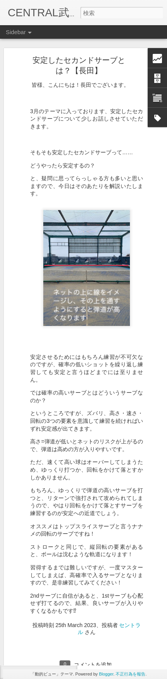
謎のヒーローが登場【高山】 (49, 570)
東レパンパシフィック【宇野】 (51, 588)
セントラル (122, 607)
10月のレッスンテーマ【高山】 (51, 657)
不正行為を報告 (130, 674)
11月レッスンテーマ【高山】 (49, 605)
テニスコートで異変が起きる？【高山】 (60, 623)
